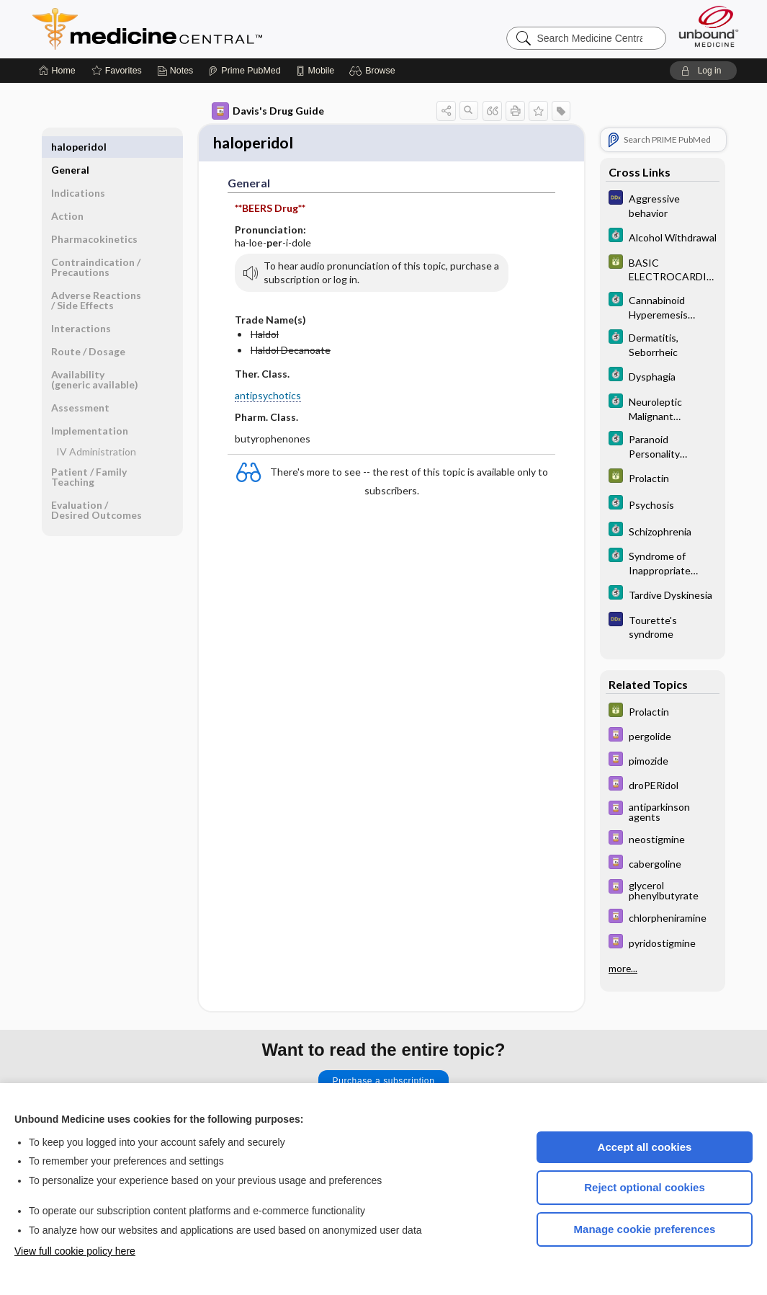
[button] (374, 70)
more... (623, 968)
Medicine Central (211, 28)
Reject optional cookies (644, 1187)
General (70, 147)
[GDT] (662, 269)
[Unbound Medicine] (708, 26)
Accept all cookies (645, 1147)
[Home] (57, 70)
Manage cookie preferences (645, 1229)
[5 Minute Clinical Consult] (662, 236)
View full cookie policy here (74, 1251)
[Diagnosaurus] (662, 204)
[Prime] (244, 70)
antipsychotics (268, 397)
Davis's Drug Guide (268, 111)
